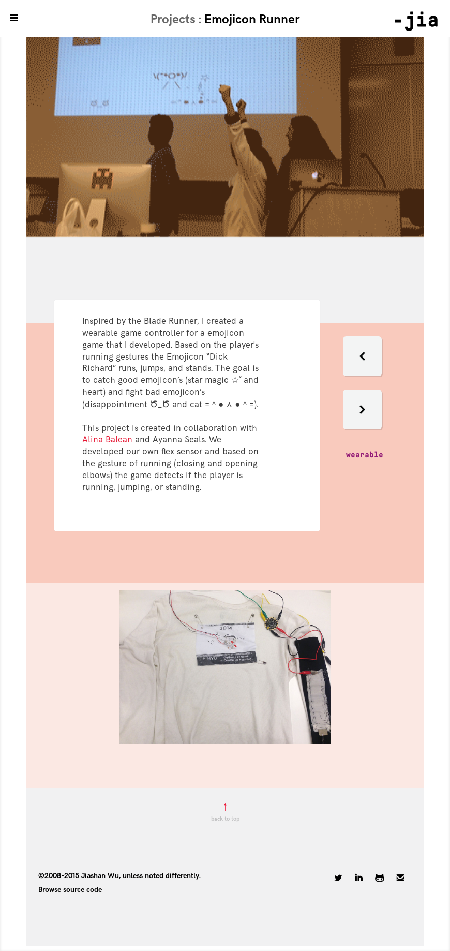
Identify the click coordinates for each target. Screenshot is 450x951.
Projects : (177, 19)
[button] (362, 378)
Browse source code (70, 889)
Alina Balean (107, 440)
